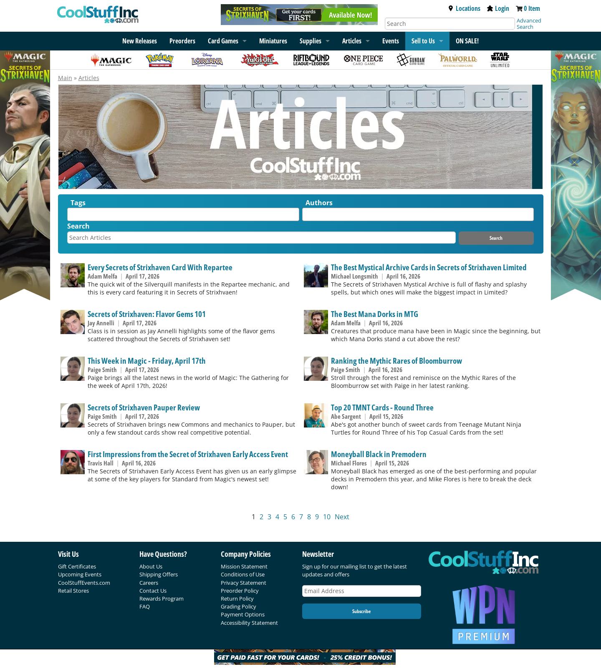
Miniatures (273, 40)
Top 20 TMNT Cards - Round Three (382, 407)
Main (65, 78)
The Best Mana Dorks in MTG (374, 313)
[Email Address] (362, 591)
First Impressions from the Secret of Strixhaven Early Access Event (188, 454)
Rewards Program (161, 598)
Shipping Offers (158, 574)
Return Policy (237, 598)
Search (78, 226)
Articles (351, 40)
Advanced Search (529, 23)
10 (327, 516)
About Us (150, 566)
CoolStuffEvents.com (84, 582)
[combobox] (183, 214)
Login (498, 8)
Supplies (310, 40)
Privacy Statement (243, 582)
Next (342, 516)
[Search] (450, 24)
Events (390, 40)
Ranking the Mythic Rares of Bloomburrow (396, 360)
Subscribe (361, 611)
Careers (148, 582)
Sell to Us (423, 40)
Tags (78, 202)
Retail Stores (73, 590)
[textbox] (72, 216)
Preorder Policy (240, 590)
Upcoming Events (79, 574)
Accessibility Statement (249, 622)
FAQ (144, 606)
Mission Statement (244, 566)
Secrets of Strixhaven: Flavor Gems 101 (147, 313)
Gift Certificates (77, 566)
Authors (319, 202)
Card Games (223, 40)
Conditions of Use (243, 574)
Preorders (182, 40)
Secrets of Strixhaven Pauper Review (144, 407)
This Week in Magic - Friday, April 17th (147, 360)
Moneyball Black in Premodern (379, 454)
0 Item (532, 8)
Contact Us (153, 590)
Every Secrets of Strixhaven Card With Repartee (160, 267)
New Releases (139, 40)
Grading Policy (238, 606)
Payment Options (243, 614)
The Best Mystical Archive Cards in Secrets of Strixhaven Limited (429, 267)
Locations (464, 8)
